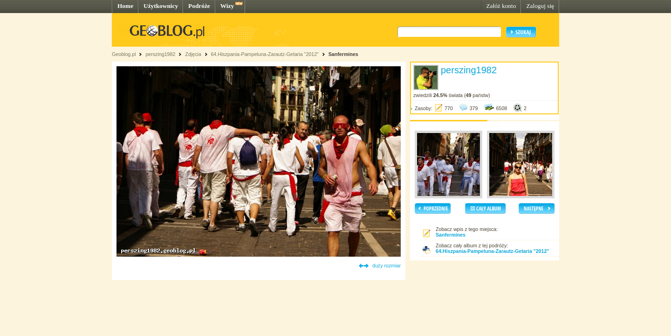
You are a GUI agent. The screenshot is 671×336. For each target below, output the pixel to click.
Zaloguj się (540, 5)
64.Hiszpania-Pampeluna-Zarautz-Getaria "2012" (264, 54)
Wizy (227, 5)
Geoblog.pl (124, 54)
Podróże (199, 5)
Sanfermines (343, 54)
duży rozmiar (386, 265)
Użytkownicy (161, 5)
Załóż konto (501, 5)
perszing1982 (160, 54)
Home (125, 5)
